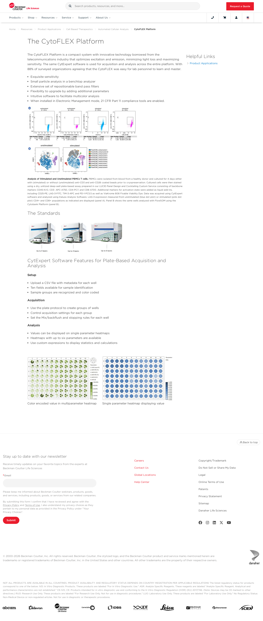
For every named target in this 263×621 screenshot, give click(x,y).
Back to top (248, 442)
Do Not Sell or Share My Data (217, 467)
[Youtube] (229, 523)
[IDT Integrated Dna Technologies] (140, 608)
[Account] (236, 17)
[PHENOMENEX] (219, 608)
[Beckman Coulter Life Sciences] (61, 608)
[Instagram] (207, 523)
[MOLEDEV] (193, 608)
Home (12, 29)
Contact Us (141, 467)
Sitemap (204, 503)
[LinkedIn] (214, 523)
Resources (26, 29)
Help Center (141, 482)
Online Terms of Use (211, 482)
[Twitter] (221, 523)
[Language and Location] (248, 17)
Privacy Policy (11, 505)
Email (7, 475)
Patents (203, 489)
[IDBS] (114, 608)
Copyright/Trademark (212, 460)
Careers (139, 460)
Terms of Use (32, 505)
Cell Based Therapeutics (79, 29)
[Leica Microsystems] (167, 608)
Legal (202, 474)
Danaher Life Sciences (213, 510)
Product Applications (49, 29)
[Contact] (212, 17)
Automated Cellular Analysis (113, 29)
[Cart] (224, 17)
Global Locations (145, 474)
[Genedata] (88, 608)
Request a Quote (240, 6)
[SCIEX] (246, 608)
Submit (11, 520)
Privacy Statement (210, 496)
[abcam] (9, 608)
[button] (70, 6)
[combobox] (133, 6)
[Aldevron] (35, 608)
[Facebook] (200, 523)
